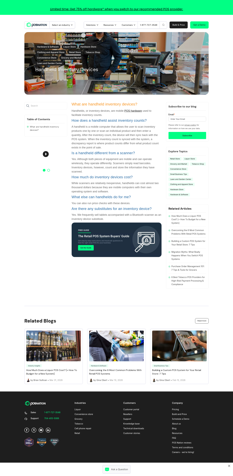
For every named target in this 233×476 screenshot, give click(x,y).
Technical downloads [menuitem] (133, 428)
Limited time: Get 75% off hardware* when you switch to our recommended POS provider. (116, 9)
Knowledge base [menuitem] (131, 423)
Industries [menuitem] (80, 402)
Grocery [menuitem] (78, 419)
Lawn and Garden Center (49, 63)
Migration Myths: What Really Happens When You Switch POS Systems (187, 255)
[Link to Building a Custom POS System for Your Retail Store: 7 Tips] (179, 356)
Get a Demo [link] (199, 24)
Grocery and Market (71, 57)
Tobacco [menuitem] (79, 423)
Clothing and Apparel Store (50, 52)
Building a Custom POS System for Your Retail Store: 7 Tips (188, 243)
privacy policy (190, 125)
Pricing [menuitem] (175, 409)
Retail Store (75, 52)
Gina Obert (46, 80)
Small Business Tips (178, 174)
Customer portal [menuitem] (131, 409)
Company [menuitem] (177, 402)
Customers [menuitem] (129, 402)
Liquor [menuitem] (78, 409)
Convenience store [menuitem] (84, 414)
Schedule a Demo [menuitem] (180, 419)
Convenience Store (46, 57)
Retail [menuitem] (77, 433)
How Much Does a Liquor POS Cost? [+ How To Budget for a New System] (188, 219)
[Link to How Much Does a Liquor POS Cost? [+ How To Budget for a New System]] (53, 356)
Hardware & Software (48, 46)
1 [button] (44, 170)
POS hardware (133, 110)
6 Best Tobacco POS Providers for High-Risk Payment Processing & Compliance (188, 281)
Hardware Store (88, 46)
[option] (45, 154)
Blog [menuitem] (174, 428)
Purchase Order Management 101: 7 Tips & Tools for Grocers (187, 268)
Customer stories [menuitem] (131, 433)
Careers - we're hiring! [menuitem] (183, 452)
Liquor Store (69, 46)
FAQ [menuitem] (174, 438)
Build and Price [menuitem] (179, 414)
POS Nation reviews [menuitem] (182, 442)
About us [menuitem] (176, 423)
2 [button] (49, 170)
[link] (36, 24)
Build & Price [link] (179, 24)
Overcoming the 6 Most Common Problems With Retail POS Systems (188, 232)
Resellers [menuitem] (127, 414)
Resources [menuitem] (177, 433)
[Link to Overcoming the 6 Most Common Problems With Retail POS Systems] (116, 356)
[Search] (163, 25)
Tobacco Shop (93, 52)
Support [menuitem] (127, 419)
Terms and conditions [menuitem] (182, 447)
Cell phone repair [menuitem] (83, 428)
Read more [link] (201, 321)
